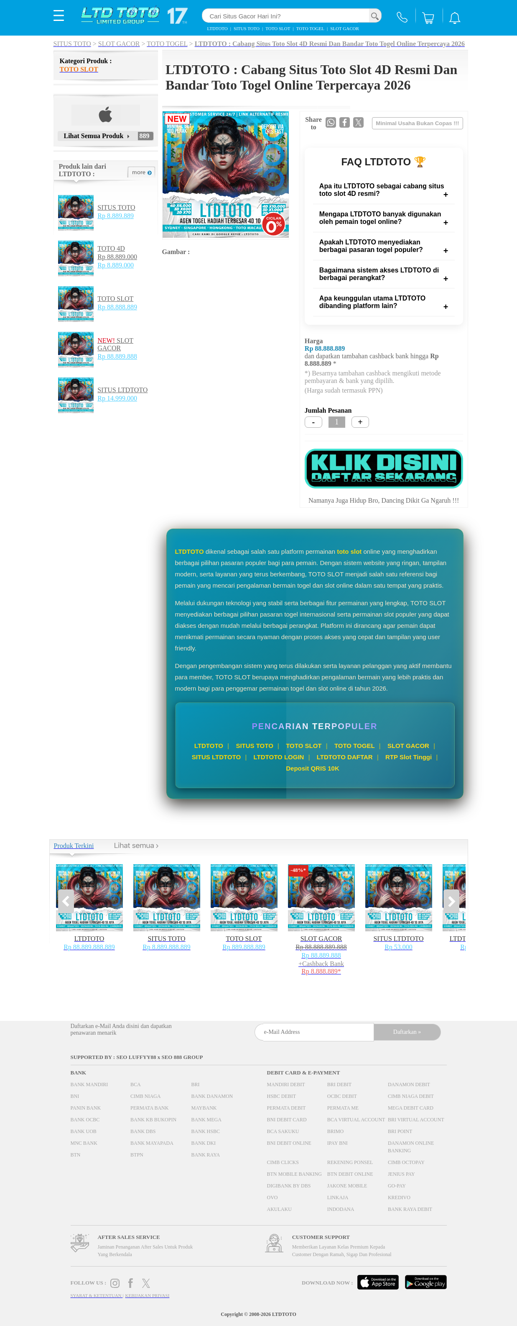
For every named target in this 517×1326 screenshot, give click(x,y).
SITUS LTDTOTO (122, 389)
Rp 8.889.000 (115, 265)
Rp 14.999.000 (117, 398)
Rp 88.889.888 (117, 356)
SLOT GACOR (115, 344)
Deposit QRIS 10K (312, 768)
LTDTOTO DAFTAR (345, 757)
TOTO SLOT (115, 298)
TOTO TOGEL (354, 745)
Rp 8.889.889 (115, 215)
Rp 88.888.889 (117, 307)
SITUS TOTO (116, 207)
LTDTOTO (208, 745)
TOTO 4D (111, 248)
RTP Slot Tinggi (408, 757)
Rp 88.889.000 (117, 256)
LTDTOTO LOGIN (279, 757)
